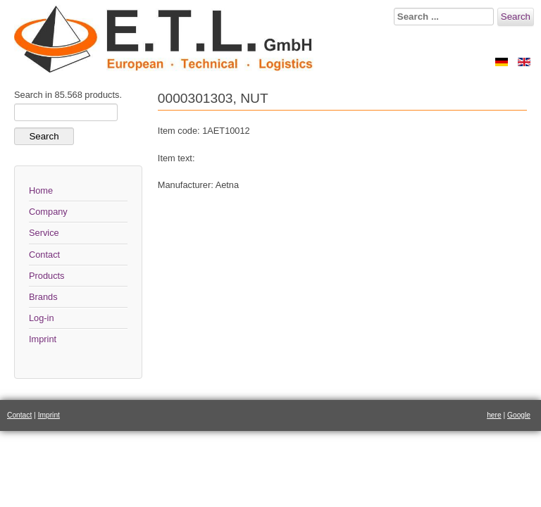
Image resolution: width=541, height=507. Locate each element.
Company (48, 211)
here (494, 415)
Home (41, 190)
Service (44, 232)
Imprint (42, 339)
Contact (44, 254)
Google (518, 415)
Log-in (41, 318)
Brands (43, 297)
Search (515, 16)
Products (47, 275)
